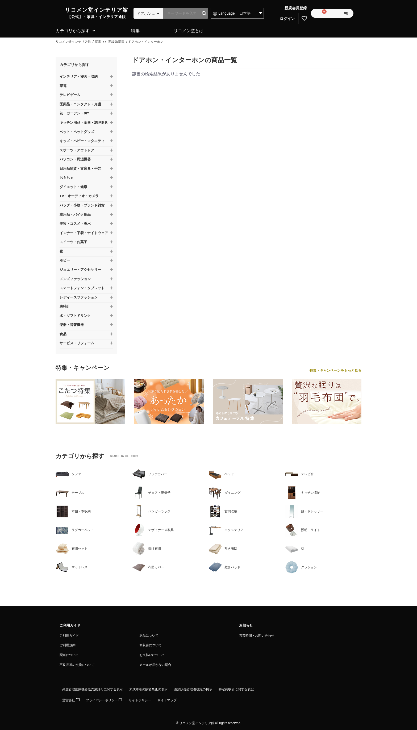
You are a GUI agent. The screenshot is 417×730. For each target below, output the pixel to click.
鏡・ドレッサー (304, 510)
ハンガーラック (151, 510)
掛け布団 (146, 547)
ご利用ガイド (69, 635)
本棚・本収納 (73, 510)
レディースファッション (79, 296)
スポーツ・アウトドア (77, 149)
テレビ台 (299, 473)
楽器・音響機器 (72, 324)
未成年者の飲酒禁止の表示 (148, 688)
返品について (149, 635)
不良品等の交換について (77, 664)
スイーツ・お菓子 (73, 241)
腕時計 (65, 306)
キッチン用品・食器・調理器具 (84, 122)
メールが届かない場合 (155, 664)
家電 (63, 85)
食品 (63, 333)
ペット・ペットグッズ (77, 131)
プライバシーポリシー (104, 699)
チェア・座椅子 (151, 492)
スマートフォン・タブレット (82, 287)
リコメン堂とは (188, 29)
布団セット (71, 547)
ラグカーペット (75, 529)
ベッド (221, 473)
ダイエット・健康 (73, 186)
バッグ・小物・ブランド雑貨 (82, 204)
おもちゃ (66, 177)
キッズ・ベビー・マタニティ (82, 140)
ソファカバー (149, 473)
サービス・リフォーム (77, 342)
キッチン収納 (302, 492)
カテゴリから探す (73, 29)
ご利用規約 (68, 644)
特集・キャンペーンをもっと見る (335, 370)
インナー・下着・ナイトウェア (84, 232)
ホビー (65, 260)
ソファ (68, 473)
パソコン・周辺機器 (75, 158)
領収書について (150, 644)
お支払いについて (152, 654)
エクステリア (226, 529)
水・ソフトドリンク (75, 315)
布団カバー (148, 566)
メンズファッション (75, 278)
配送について (69, 654)
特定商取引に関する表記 (236, 688)
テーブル (70, 492)
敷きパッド (224, 566)
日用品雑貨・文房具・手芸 (80, 168)
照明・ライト (302, 529)
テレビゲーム (70, 94)
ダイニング (224, 492)
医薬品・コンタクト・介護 (80, 103)
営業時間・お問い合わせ (256, 635)
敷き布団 (222, 547)
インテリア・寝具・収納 (79, 76)
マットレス (71, 566)
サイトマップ (167, 699)
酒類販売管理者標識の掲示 (193, 688)
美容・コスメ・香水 (75, 223)
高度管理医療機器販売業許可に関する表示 (92, 688)
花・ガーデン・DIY (74, 112)
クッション (301, 566)
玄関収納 (222, 510)
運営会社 (71, 699)
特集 (135, 29)
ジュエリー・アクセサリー (80, 269)
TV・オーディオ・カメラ (79, 195)
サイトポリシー (140, 699)
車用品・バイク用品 (75, 214)
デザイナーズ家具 (153, 529)
